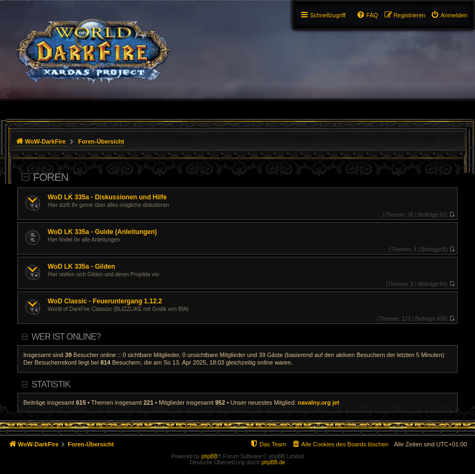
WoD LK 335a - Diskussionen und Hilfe (107, 197)
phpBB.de (273, 462)
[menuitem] (449, 15)
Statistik (50, 384)
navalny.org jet (319, 402)
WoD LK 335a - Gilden (81, 266)
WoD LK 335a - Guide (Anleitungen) (102, 232)
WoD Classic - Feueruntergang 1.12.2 (105, 301)
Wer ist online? (65, 336)
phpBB (209, 456)
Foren (50, 177)
